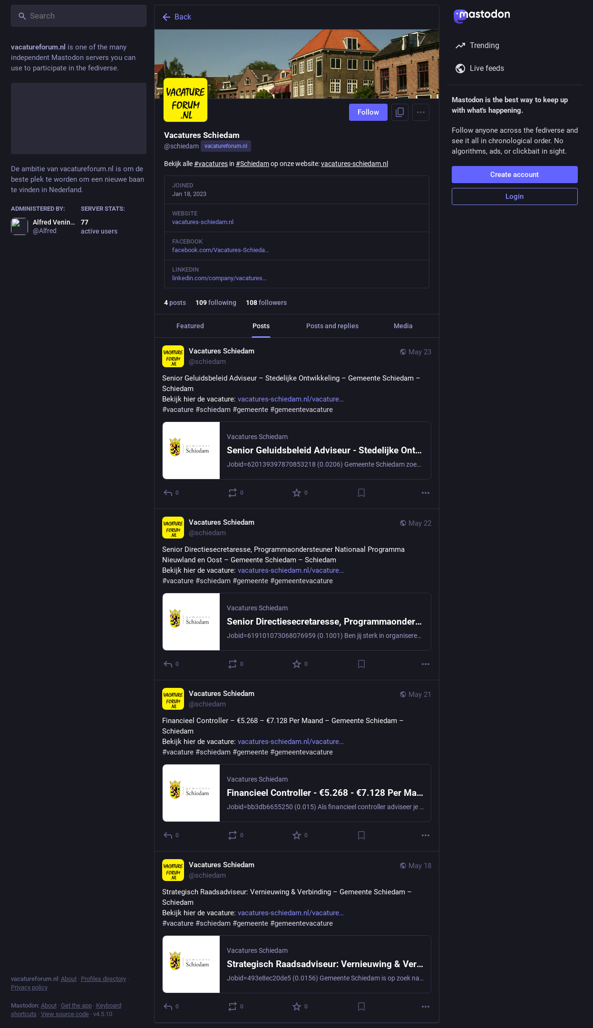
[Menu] (420, 112)
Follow (368, 112)
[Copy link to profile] (399, 112)
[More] (425, 493)
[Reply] (171, 493)
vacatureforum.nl (225, 146)
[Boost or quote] (235, 493)
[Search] (78, 16)
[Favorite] (300, 493)
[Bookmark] (361, 493)
